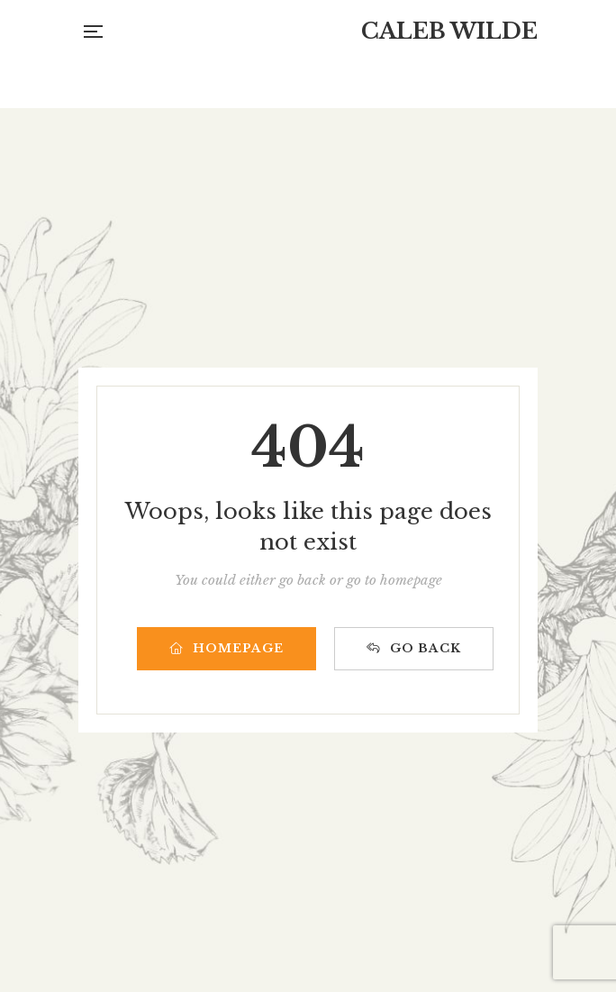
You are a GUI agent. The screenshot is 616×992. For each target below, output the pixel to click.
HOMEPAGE (226, 648)
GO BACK (414, 648)
